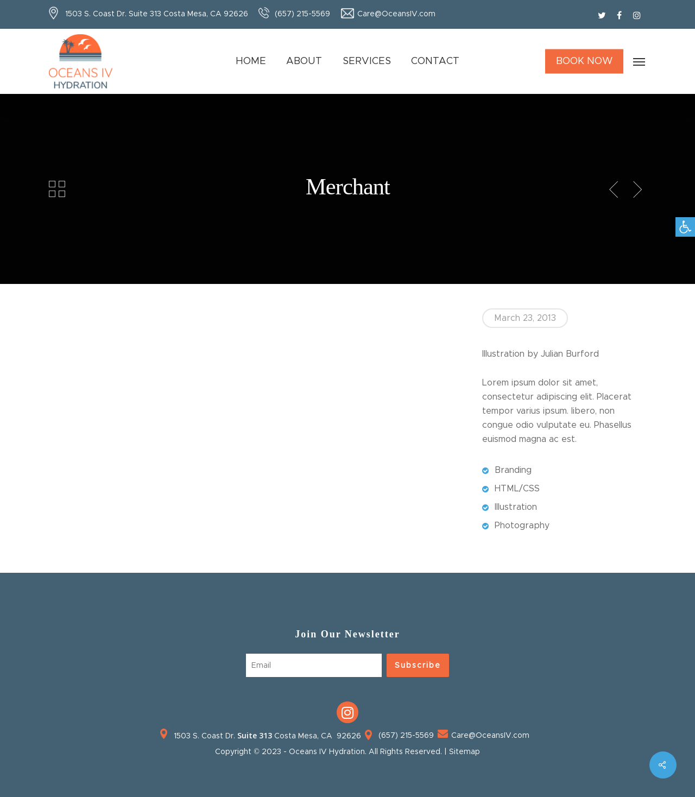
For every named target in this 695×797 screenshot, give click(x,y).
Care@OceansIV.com (396, 14)
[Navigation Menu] (639, 61)
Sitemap (464, 752)
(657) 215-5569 (302, 14)
